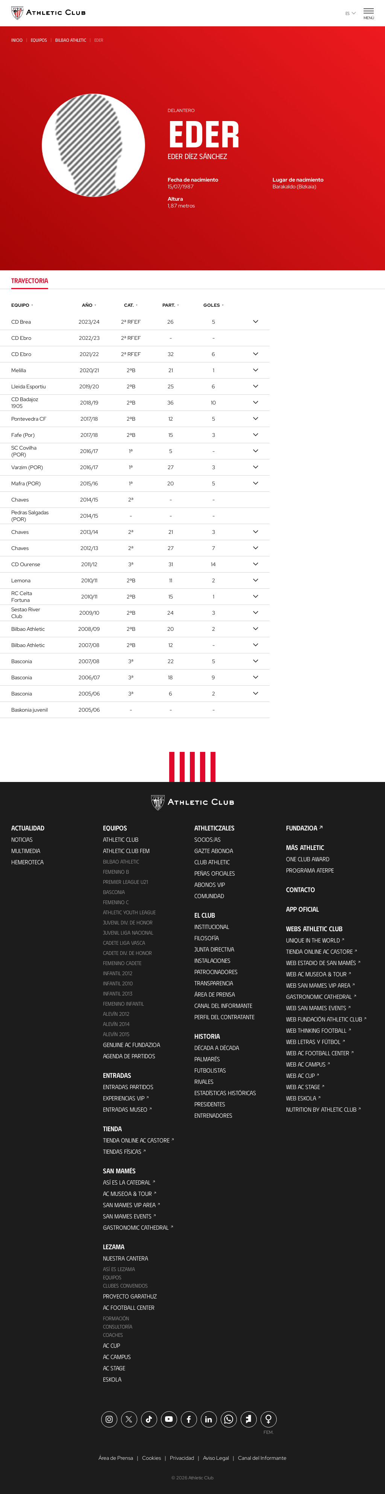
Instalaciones (212, 960)
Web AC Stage (303, 1086)
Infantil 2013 (117, 993)
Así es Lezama (119, 1269)
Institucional (211, 926)
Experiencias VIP (123, 1098)
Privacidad (182, 1458)
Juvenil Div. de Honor (128, 922)
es (351, 13)
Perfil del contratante (224, 1016)
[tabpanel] (192, 509)
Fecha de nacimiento (193, 179)
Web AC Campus (306, 1064)
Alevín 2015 (116, 1034)
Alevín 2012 (116, 1014)
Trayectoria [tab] (29, 280)
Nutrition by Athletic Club (321, 1109)
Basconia (114, 892)
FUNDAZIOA (301, 828)
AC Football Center (129, 1307)
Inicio (17, 39)
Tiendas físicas (122, 1151)
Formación (116, 1318)
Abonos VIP (209, 884)
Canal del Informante (223, 1005)
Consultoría (117, 1326)
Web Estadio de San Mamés (321, 962)
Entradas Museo (125, 1109)
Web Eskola (301, 1098)
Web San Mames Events (316, 1007)
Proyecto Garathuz (130, 1296)
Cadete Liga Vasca (124, 942)
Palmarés (207, 1058)
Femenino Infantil (123, 1003)
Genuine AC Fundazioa (131, 1044)
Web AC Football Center (317, 1052)
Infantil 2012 (117, 973)
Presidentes (209, 1104)
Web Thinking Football (316, 1030)
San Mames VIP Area (129, 1204)
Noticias (22, 839)
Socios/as (207, 839)
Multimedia (25, 850)
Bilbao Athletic (70, 39)
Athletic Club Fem (126, 850)
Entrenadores (213, 1115)
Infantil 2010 (118, 983)
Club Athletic (212, 861)
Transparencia (213, 982)
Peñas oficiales (214, 873)
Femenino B (116, 871)
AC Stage (114, 1367)
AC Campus (117, 1356)
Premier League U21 (125, 882)
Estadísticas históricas (225, 1092)
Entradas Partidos (128, 1086)
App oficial (302, 909)
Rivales (204, 1081)
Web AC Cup (300, 1075)
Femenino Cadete (122, 963)
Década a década (216, 1047)
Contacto (300, 889)
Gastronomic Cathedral (136, 1227)
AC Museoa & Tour (127, 1193)
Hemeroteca (27, 861)
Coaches (113, 1335)
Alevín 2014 (116, 1024)
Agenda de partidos (129, 1055)
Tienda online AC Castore (136, 1140)
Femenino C (116, 902)
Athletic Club (120, 839)
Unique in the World (313, 940)
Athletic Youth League (129, 912)
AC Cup (111, 1345)
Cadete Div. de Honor (127, 953)
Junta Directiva (214, 949)
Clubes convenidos (125, 1285)
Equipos (39, 39)
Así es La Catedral (127, 1182)
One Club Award (307, 858)
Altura (175, 198)
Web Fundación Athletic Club (324, 1019)
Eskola (112, 1379)
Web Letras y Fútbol (313, 1041)
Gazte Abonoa (213, 850)
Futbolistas (210, 1070)
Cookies (151, 1458)
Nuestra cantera (125, 1258)
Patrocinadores (216, 971)
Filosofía (206, 937)
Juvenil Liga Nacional (128, 932)
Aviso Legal (216, 1458)
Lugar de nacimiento (298, 179)
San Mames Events (127, 1216)
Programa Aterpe (310, 870)
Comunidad (209, 895)
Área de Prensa (214, 994)
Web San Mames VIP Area (318, 985)
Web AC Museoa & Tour (316, 973)
